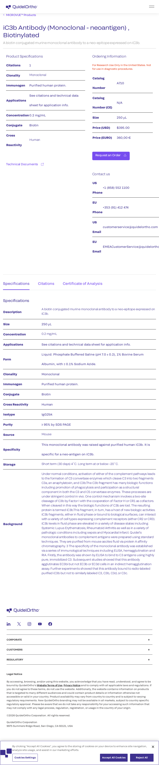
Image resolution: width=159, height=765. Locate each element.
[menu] (102, 6)
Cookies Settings (25, 758)
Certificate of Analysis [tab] (84, 282)
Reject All (142, 758)
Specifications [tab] (15, 282)
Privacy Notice (72, 684)
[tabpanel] (79, 436)
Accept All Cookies (114, 758)
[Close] (153, 748)
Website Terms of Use (49, 684)
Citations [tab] (47, 282)
